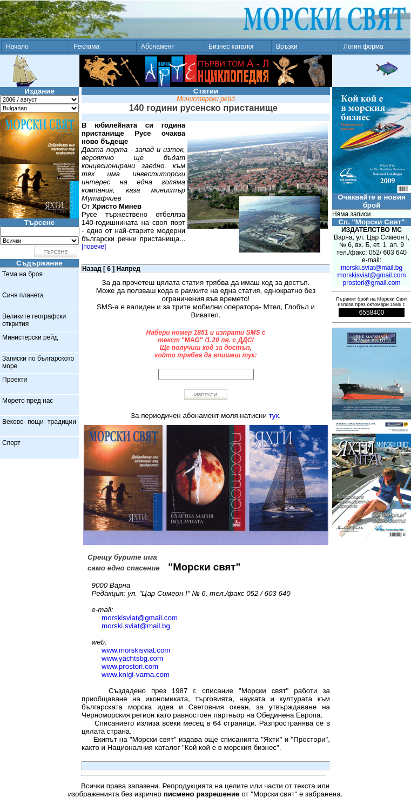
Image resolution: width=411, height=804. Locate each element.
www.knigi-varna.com (136, 674)
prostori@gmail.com (372, 283)
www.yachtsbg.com (132, 658)
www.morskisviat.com (136, 650)
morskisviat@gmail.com (140, 618)
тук (274, 415)
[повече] (94, 246)
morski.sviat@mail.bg (136, 626)
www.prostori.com (130, 666)
